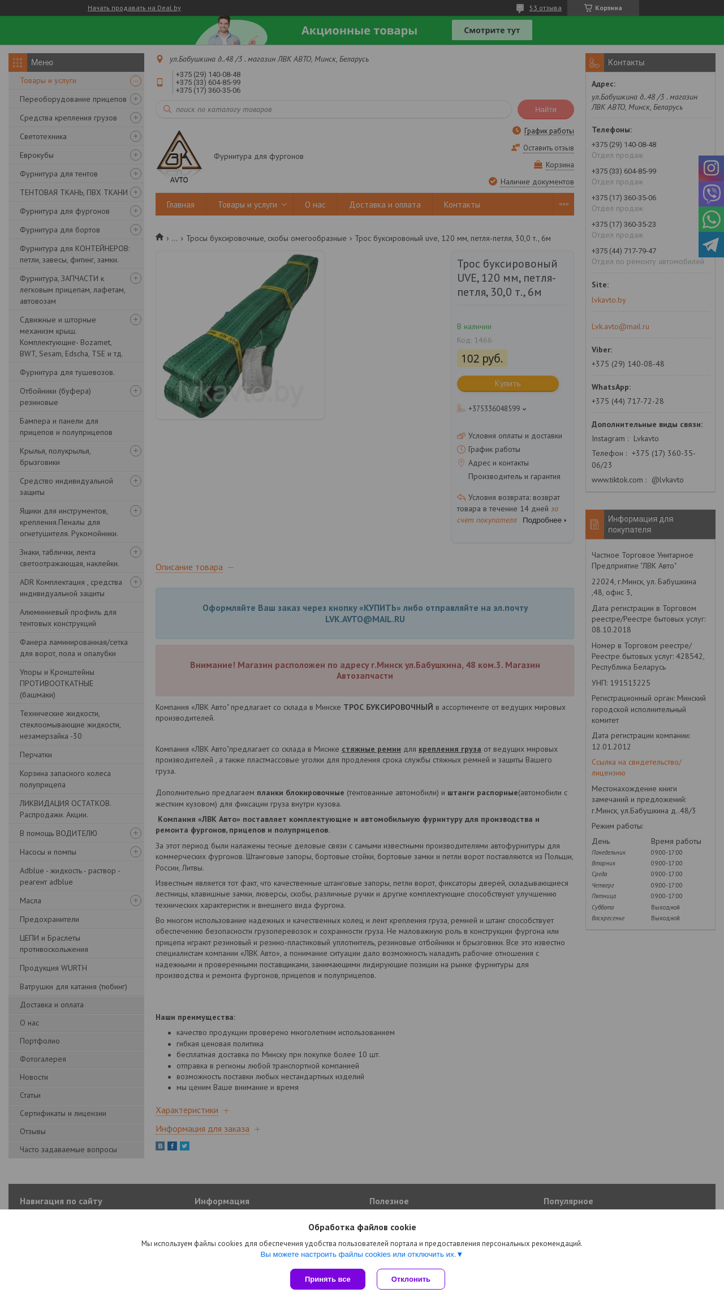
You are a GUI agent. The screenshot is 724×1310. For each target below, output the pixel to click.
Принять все (328, 1279)
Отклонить (410, 1279)
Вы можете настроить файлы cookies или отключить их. (358, 1254)
